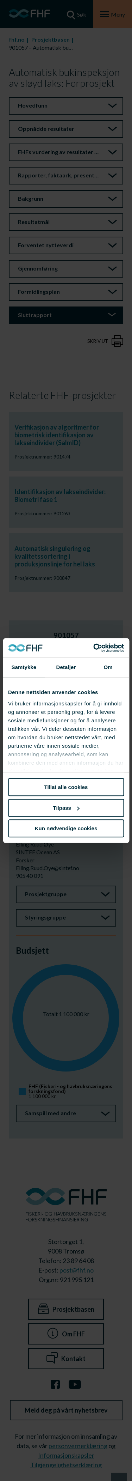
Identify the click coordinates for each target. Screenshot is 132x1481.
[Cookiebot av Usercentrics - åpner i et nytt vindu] (94, 648)
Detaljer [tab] (66, 667)
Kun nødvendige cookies (66, 828)
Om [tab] (108, 667)
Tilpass (66, 808)
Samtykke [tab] (23, 667)
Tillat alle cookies (66, 787)
